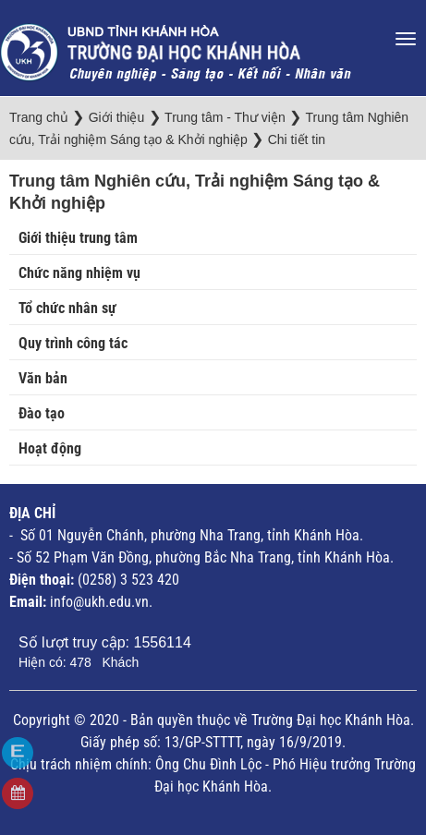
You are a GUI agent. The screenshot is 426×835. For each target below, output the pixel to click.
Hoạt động (49, 448)
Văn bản (42, 378)
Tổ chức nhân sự (67, 308)
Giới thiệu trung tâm (78, 238)
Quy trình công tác (73, 343)
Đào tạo (41, 413)
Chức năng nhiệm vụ (79, 273)
